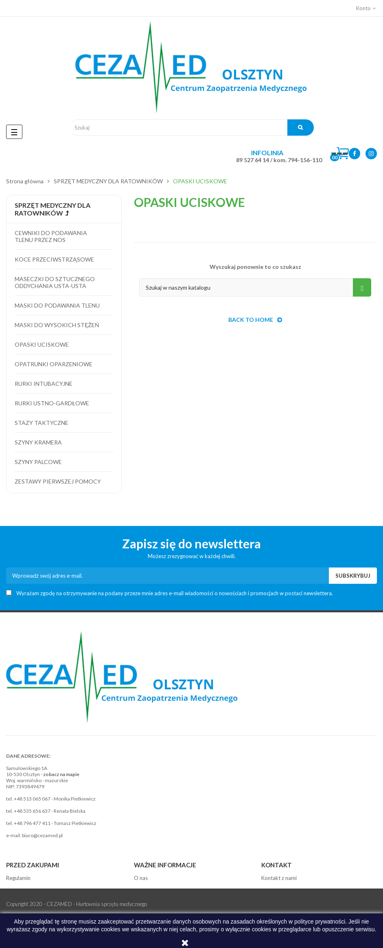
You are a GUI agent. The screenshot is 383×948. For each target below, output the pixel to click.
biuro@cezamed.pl (42, 835)
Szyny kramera (38, 442)
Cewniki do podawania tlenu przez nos (51, 236)
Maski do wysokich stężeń (57, 324)
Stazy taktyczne (41, 422)
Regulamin (18, 878)
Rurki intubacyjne (43, 383)
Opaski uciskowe (42, 344)
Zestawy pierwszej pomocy (58, 481)
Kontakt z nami (279, 878)
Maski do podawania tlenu (57, 305)
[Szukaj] (255, 287)
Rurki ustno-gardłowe (52, 403)
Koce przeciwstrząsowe (54, 259)
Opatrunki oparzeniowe (53, 364)
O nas (141, 878)
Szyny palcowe (38, 461)
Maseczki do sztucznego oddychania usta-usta (55, 282)
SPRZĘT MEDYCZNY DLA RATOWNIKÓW (52, 209)
